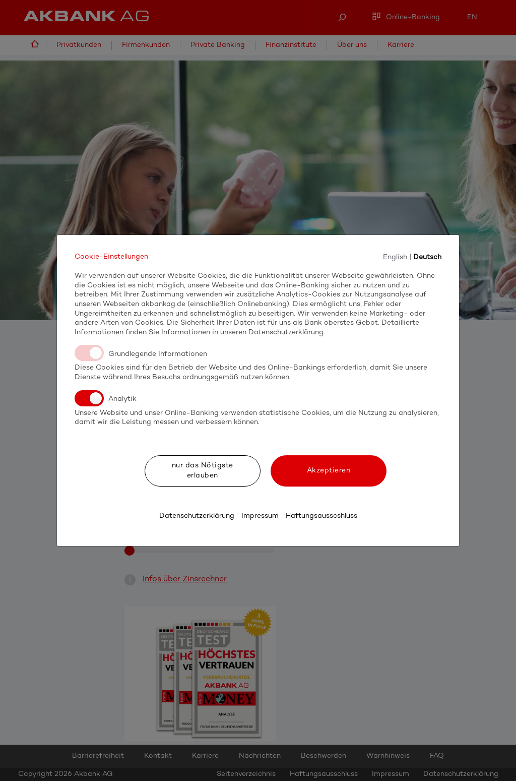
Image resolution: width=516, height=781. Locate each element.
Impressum (260, 516)
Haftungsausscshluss (321, 516)
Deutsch (427, 257)
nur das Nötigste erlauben (202, 470)
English (395, 257)
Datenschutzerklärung (196, 516)
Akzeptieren (329, 470)
